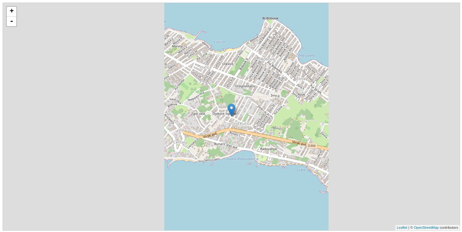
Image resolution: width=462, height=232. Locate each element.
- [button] (11, 21)
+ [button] (12, 11)
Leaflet (402, 227)
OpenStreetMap (426, 227)
